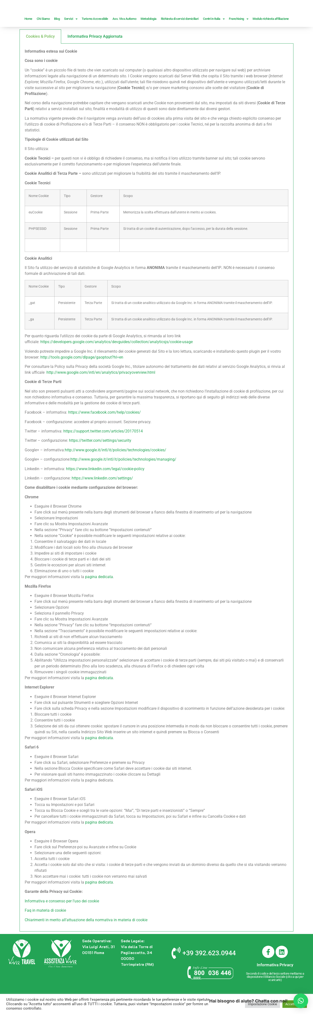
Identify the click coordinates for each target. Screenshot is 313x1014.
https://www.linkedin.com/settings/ (102, 497)
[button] (300, 1000)
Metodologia (148, 38)
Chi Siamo (43, 38)
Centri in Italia (214, 38)
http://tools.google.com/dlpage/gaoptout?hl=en (81, 376)
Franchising (238, 38)
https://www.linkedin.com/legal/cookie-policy (105, 488)
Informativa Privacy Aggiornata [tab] (95, 55)
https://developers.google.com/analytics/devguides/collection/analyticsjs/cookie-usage (116, 361)
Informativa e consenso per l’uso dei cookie (62, 920)
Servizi (70, 38)
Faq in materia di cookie (45, 929)
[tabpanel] (156, 507)
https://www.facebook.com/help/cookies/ (104, 431)
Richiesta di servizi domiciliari (180, 38)
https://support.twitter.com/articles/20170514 (103, 450)
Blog (57, 38)
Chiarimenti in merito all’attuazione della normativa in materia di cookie (86, 939)
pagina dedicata (99, 596)
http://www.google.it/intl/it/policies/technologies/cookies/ (115, 469)
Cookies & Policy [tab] (40, 55)
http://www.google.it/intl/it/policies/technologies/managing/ (123, 478)
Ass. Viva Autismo (124, 38)
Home (28, 38)
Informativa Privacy (275, 984)
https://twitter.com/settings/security (100, 459)
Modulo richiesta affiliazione (271, 38)
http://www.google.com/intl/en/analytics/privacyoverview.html (100, 391)
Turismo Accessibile (95, 38)
